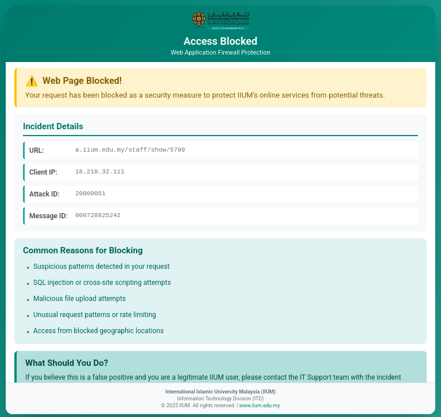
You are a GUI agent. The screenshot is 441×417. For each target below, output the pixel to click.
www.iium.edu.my (259, 405)
